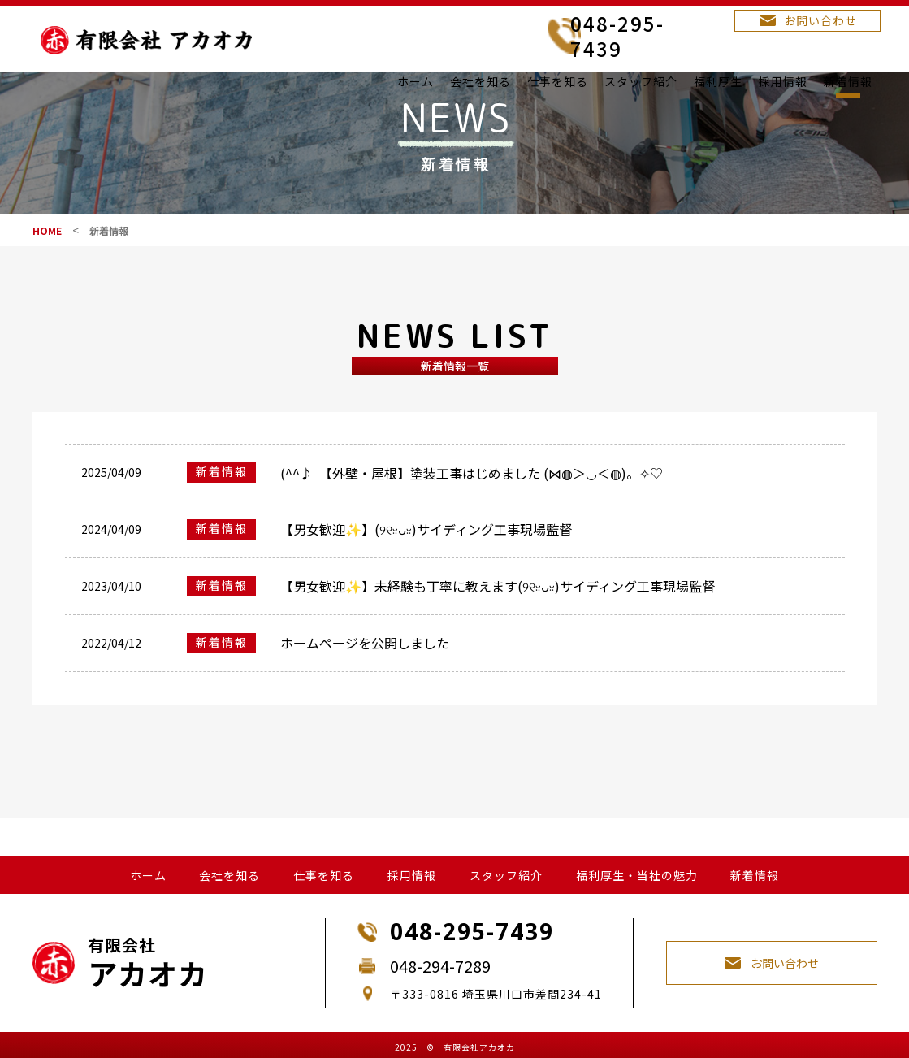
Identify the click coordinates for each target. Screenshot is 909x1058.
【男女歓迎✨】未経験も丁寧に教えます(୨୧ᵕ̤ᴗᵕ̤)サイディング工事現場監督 (497, 616)
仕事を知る (557, 81)
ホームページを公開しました (364, 673)
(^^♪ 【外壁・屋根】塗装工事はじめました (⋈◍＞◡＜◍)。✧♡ (471, 503)
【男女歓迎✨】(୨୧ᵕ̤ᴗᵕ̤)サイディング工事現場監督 (426, 559)
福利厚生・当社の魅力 (637, 867)
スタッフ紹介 (640, 81)
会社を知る (480, 81)
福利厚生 (718, 81)
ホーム (415, 81)
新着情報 (848, 81)
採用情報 (783, 81)
